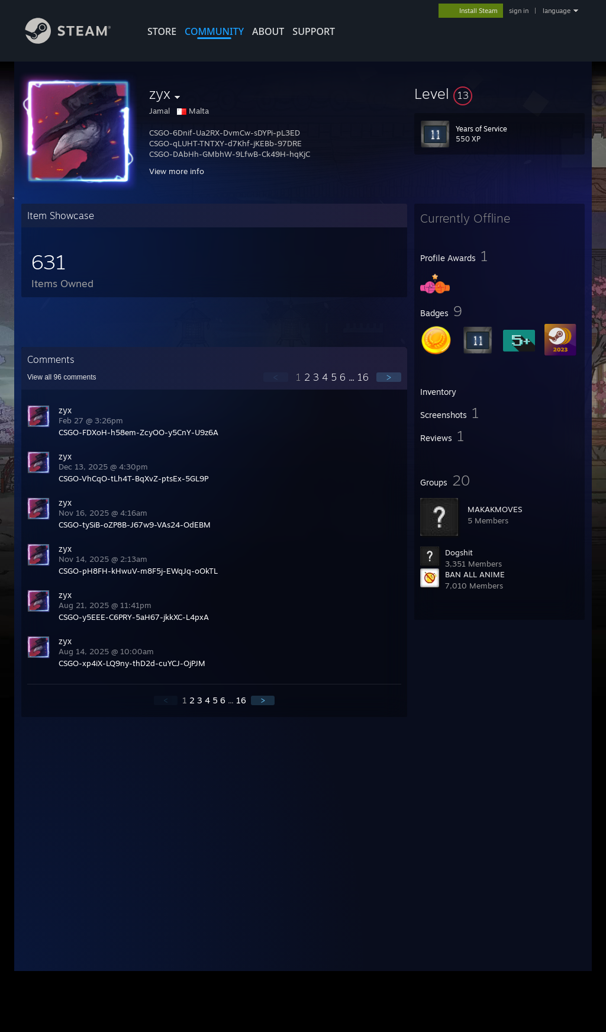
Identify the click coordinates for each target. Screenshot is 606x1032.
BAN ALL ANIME (475, 574)
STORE (161, 31)
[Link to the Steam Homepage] (77, 41)
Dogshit (459, 552)
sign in (518, 11)
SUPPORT (313, 31)
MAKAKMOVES (495, 509)
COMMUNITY (214, 31)
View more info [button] (176, 171)
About (268, 31)
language (556, 11)
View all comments (61, 377)
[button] (499, 93)
